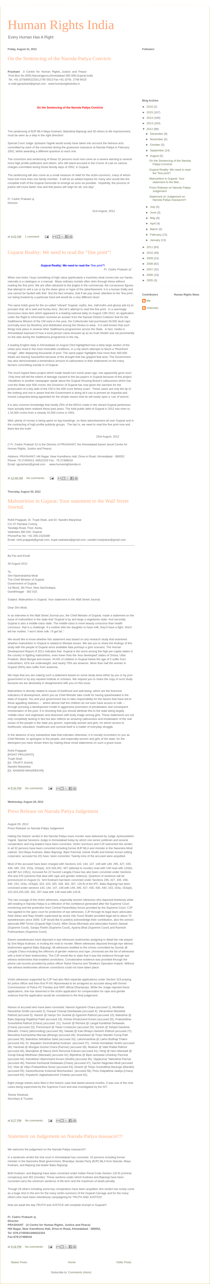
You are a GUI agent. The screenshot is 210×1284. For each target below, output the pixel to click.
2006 (150, 274)
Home (72, 1262)
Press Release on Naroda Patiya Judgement (53, 811)
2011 (150, 247)
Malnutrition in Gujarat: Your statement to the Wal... (166, 180)
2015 (150, 112)
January (155, 240)
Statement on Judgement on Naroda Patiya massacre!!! (65, 1136)
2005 (150, 280)
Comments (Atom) (79, 1272)
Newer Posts (19, 1262)
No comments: (36, 478)
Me (148, 300)
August (155, 155)
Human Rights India (61, 24)
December (157, 133)
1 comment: (33, 236)
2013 (150, 123)
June (153, 212)
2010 (150, 252)
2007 (150, 269)
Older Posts (123, 1262)
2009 (150, 258)
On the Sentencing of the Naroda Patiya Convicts (59, 58)
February (156, 234)
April (153, 223)
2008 (150, 263)
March (154, 229)
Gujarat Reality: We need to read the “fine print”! (59, 252)
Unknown (152, 308)
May (153, 218)
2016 (150, 106)
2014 (150, 117)
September (157, 150)
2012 (150, 129)
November (157, 139)
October (155, 144)
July (153, 206)
